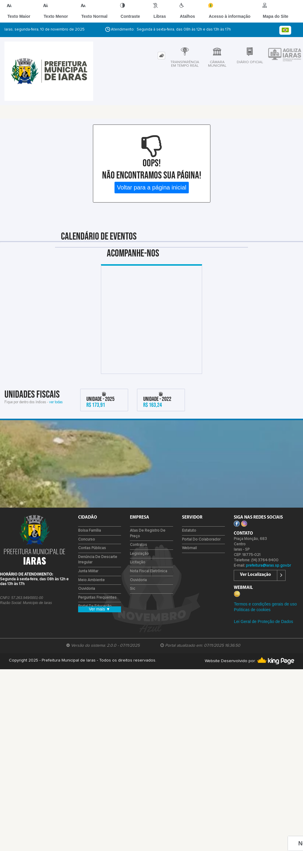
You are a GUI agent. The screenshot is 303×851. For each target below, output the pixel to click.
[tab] (161, 61)
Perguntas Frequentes (97, 603)
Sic (132, 595)
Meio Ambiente (91, 586)
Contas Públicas (92, 554)
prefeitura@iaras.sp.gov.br (268, 571)
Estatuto (189, 536)
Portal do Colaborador (201, 545)
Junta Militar (88, 577)
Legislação (139, 560)
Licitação (137, 568)
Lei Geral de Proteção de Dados (263, 627)
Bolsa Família (89, 536)
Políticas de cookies (252, 615)
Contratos (138, 551)
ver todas (56, 407)
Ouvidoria (86, 595)
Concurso (86, 545)
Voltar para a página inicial (151, 193)
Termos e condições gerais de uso (265, 609)
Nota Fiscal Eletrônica (148, 577)
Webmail (189, 554)
